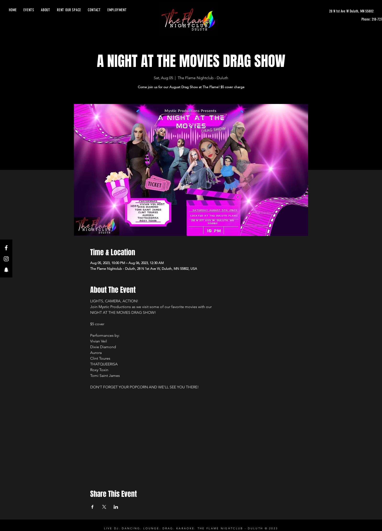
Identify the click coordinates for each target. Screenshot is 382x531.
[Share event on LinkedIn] (116, 507)
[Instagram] (6, 258)
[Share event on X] (104, 507)
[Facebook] (6, 247)
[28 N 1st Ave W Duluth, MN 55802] (351, 11)
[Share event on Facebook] (92, 507)
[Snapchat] (6, 269)
